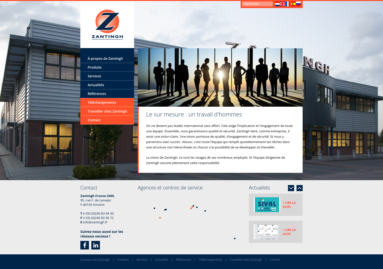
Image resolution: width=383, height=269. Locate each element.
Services (94, 76)
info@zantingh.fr (95, 222)
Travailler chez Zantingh (107, 111)
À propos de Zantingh (105, 58)
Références (97, 93)
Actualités (96, 85)
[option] (220, 77)
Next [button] (291, 188)
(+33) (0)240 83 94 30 (98, 213)
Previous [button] (300, 188)
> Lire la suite (289, 205)
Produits (95, 67)
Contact (94, 120)
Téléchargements (102, 102)
